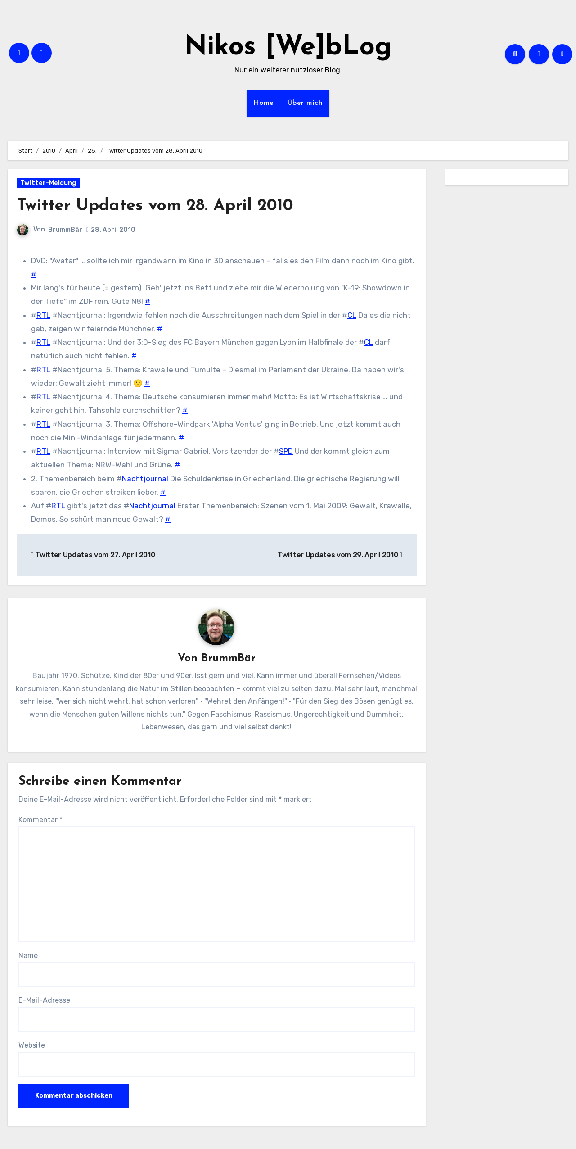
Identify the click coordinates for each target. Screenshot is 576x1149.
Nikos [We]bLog (288, 47)
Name (28, 955)
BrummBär (65, 230)
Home (263, 103)
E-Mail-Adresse (44, 1000)
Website (31, 1045)
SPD (286, 451)
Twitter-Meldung (48, 183)
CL (351, 315)
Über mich (305, 103)
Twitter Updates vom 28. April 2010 (158, 206)
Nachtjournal (145, 478)
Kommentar (40, 819)
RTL (43, 315)
